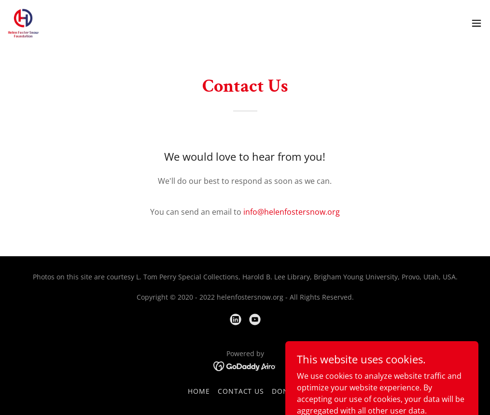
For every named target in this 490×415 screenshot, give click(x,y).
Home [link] (199, 391)
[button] (476, 23)
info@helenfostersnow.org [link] (291, 212)
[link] (23, 23)
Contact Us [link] (241, 391)
